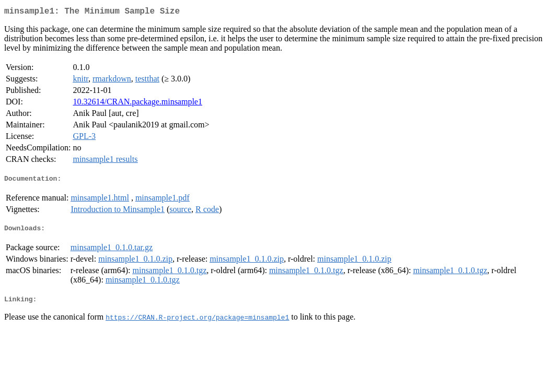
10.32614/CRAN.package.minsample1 (137, 103)
